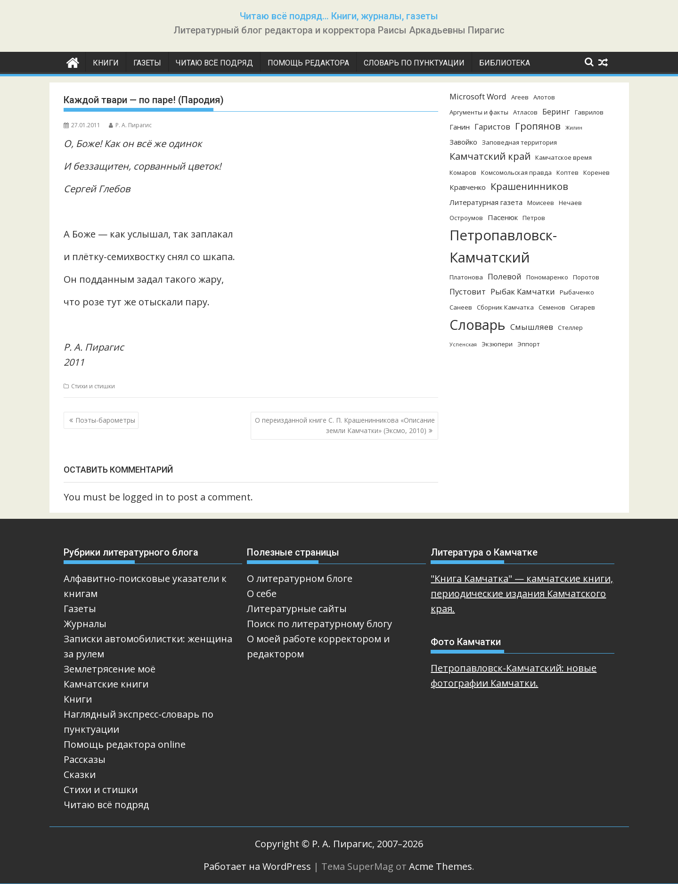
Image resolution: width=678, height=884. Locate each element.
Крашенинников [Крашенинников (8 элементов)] (529, 186)
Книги (106, 62)
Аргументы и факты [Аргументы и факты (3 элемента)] (478, 112)
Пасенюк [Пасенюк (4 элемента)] (503, 217)
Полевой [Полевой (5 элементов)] (505, 276)
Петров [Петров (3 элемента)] (534, 217)
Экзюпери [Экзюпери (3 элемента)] (497, 344)
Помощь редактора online (125, 744)
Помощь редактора (308, 62)
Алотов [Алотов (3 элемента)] (544, 97)
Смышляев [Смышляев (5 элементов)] (531, 326)
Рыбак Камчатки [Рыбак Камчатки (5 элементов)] (522, 291)
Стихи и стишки (93, 386)
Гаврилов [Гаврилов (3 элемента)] (589, 112)
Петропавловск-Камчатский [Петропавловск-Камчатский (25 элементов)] (503, 246)
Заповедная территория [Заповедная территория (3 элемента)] (519, 142)
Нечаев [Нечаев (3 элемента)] (570, 202)
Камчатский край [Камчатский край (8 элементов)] (490, 156)
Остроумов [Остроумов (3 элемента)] (466, 217)
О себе (262, 593)
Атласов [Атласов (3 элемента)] (525, 112)
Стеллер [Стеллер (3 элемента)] (570, 327)
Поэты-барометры (105, 420)
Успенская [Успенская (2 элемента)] (463, 344)
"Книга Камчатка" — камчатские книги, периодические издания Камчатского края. (522, 593)
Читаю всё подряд (214, 62)
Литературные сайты (297, 608)
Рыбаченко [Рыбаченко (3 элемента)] (577, 292)
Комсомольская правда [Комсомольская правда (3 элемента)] (516, 172)
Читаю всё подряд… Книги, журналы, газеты (339, 16)
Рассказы (85, 759)
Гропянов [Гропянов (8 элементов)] (538, 126)
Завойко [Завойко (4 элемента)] (463, 142)
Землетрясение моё (109, 669)
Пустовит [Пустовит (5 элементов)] (467, 291)
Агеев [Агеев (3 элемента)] (520, 97)
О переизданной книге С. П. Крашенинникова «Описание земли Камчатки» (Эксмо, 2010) (345, 425)
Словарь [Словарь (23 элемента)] (477, 324)
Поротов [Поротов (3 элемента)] (586, 277)
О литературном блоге (299, 578)
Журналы (85, 623)
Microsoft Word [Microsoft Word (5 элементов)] (477, 96)
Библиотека (504, 62)
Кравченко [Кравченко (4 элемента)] (467, 187)
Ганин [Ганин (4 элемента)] (459, 126)
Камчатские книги (106, 684)
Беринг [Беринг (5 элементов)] (556, 111)
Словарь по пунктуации (414, 62)
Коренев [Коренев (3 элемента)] (596, 172)
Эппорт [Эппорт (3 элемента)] (528, 344)
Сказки (80, 774)
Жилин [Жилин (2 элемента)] (573, 127)
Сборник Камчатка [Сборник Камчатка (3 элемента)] (505, 307)
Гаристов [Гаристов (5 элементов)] (492, 126)
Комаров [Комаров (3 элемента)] (462, 172)
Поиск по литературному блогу (319, 623)
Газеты (147, 62)
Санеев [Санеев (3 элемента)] (460, 307)
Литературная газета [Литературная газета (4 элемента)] (486, 202)
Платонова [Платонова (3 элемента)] (466, 277)
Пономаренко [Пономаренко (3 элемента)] (547, 277)
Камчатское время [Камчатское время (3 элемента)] (563, 157)
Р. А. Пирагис (130, 125)
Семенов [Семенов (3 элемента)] (552, 307)
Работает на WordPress (257, 866)
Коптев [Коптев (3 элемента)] (567, 172)
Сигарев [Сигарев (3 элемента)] (582, 307)
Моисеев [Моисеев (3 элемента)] (540, 202)
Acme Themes (440, 866)
